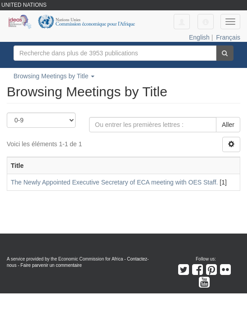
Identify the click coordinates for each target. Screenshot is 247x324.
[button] (206, 21)
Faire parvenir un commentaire (51, 265)
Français (228, 37)
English (199, 37)
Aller (228, 124)
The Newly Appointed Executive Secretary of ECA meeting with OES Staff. (114, 182)
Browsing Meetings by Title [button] (53, 76)
